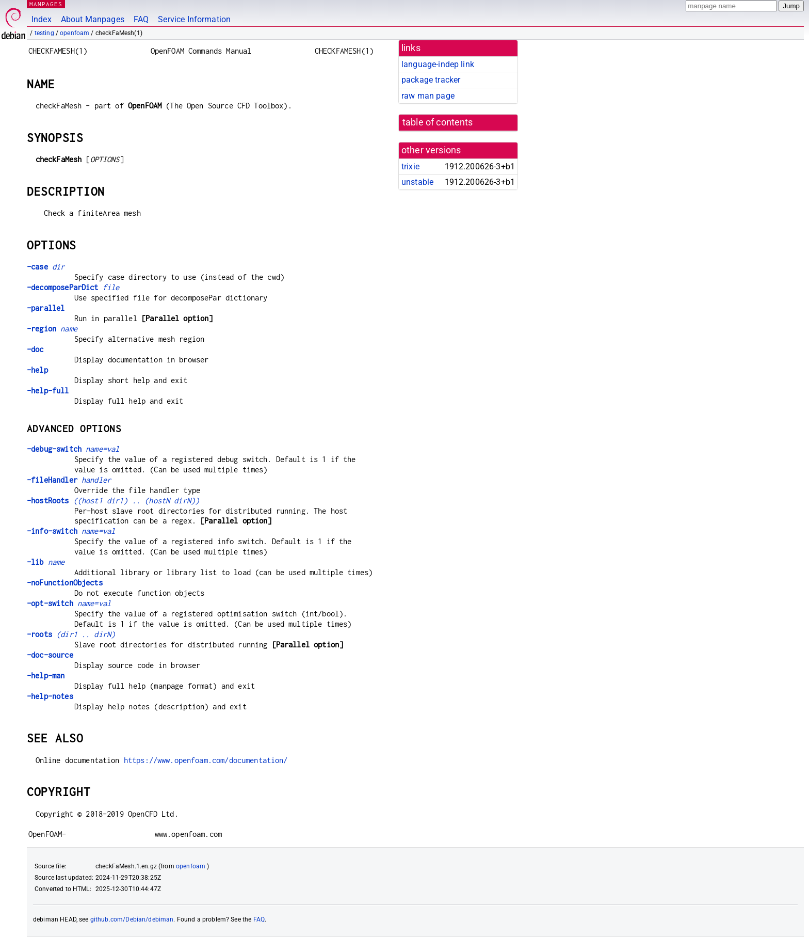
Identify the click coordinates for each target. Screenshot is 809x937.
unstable (417, 182)
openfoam (74, 33)
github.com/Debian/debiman (132, 919)
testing (44, 33)
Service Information (194, 19)
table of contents (437, 122)
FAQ (141, 19)
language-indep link (437, 64)
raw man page (428, 96)
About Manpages (92, 19)
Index (41, 19)
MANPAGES (45, 4)
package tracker (430, 80)
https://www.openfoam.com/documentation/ (206, 760)
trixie (410, 166)
